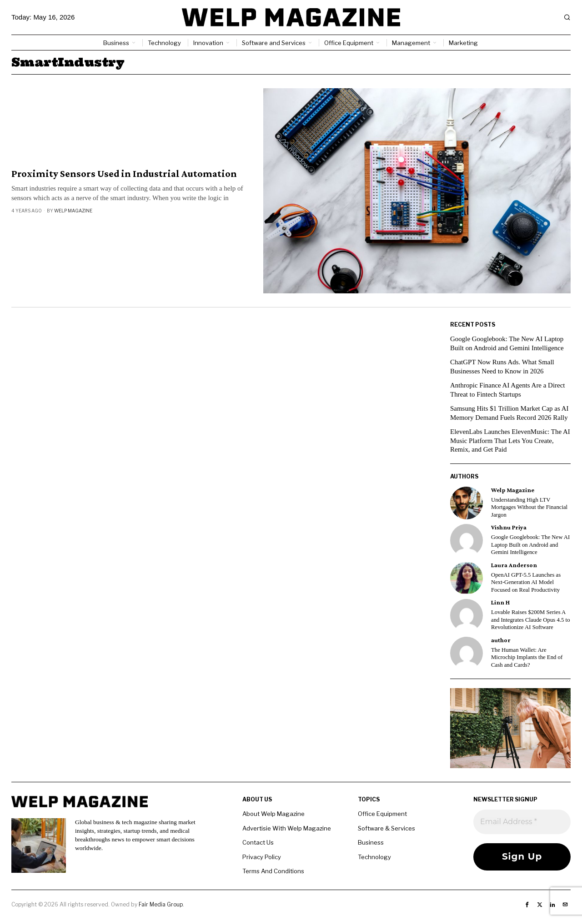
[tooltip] (466, 503)
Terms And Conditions (273, 871)
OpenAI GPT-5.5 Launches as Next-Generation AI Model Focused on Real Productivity (526, 582)
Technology (374, 857)
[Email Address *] (522, 822)
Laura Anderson (514, 565)
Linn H (500, 602)
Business (371, 842)
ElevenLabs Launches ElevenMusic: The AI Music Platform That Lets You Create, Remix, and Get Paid (510, 440)
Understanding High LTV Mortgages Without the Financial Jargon (529, 507)
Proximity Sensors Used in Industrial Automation (124, 173)
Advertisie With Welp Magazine (286, 828)
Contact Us (258, 842)
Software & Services (386, 828)
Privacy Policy (261, 857)
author (501, 640)
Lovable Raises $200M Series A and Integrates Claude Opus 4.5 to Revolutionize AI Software (530, 619)
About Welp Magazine (273, 813)
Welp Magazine (73, 210)
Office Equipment (382, 813)
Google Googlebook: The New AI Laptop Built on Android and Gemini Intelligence (530, 544)
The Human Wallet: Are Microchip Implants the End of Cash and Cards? (526, 657)
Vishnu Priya (509, 527)
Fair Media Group (161, 904)
